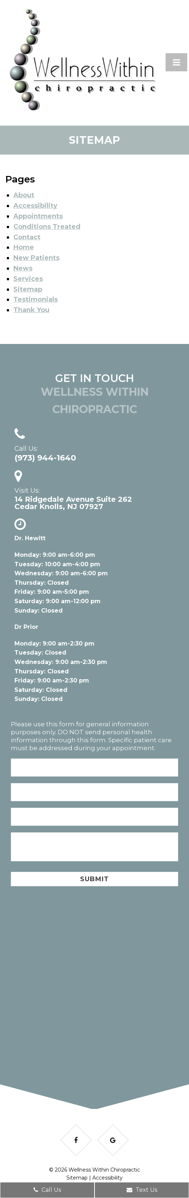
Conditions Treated (46, 227)
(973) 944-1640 (45, 458)
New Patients (36, 258)
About (23, 195)
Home (23, 247)
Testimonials (35, 299)
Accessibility (35, 206)
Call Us (47, 1189)
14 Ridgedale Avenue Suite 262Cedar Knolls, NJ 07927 (73, 503)
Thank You (31, 310)
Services (28, 279)
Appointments (38, 216)
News (22, 268)
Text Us (142, 1189)
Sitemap (27, 289)
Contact (26, 237)
